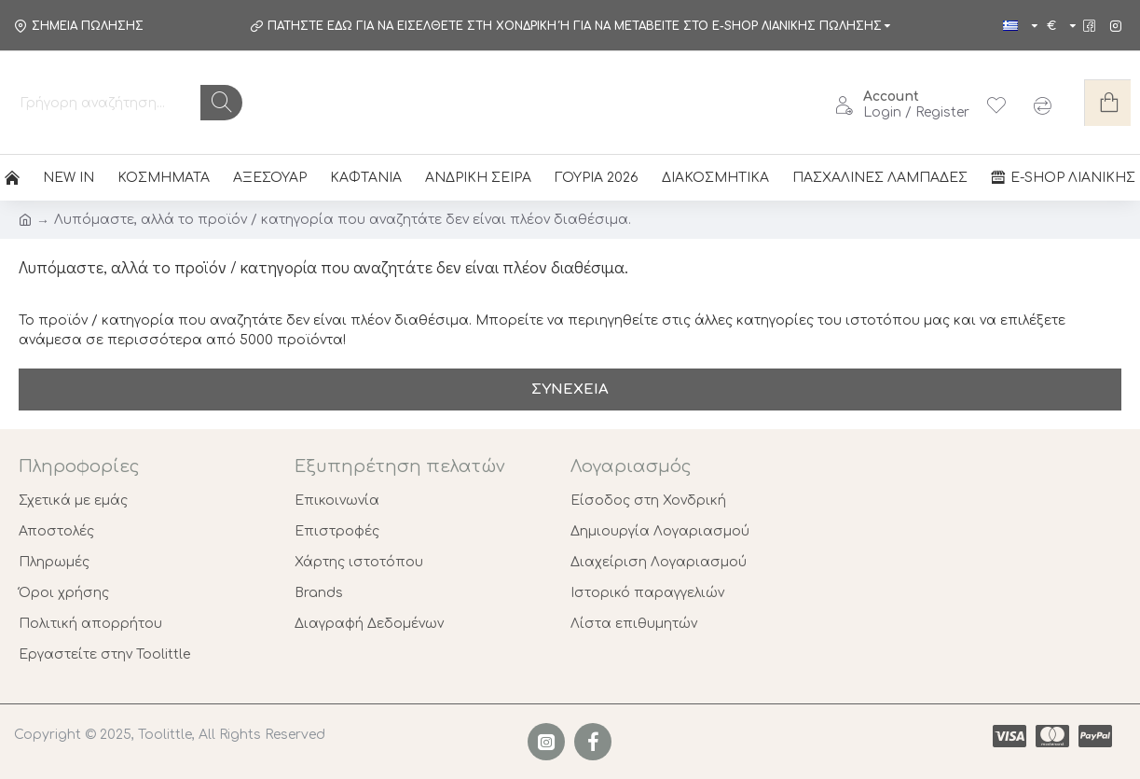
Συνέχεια (570, 389)
